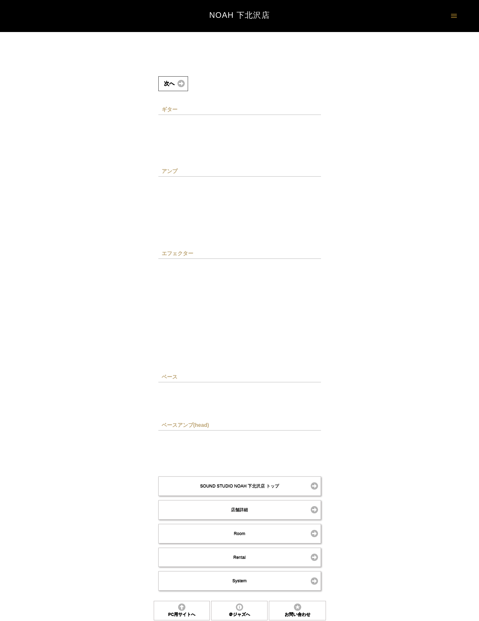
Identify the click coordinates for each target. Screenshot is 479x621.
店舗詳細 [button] (239, 509)
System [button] (239, 580)
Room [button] (239, 533)
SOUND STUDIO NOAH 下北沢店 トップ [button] (239, 485)
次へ (169, 83)
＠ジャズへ (239, 614)
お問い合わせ (297, 614)
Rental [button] (239, 557)
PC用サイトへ (181, 614)
